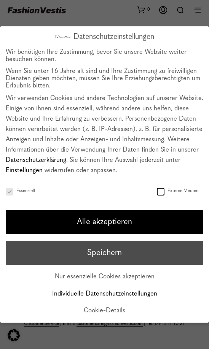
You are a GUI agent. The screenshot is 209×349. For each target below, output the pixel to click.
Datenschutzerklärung (36, 160)
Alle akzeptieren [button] (104, 221)
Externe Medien (177, 191)
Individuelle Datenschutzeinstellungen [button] (104, 293)
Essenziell (20, 191)
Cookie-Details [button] (104, 310)
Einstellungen (24, 170)
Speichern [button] (104, 252)
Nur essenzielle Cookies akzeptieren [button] (105, 276)
